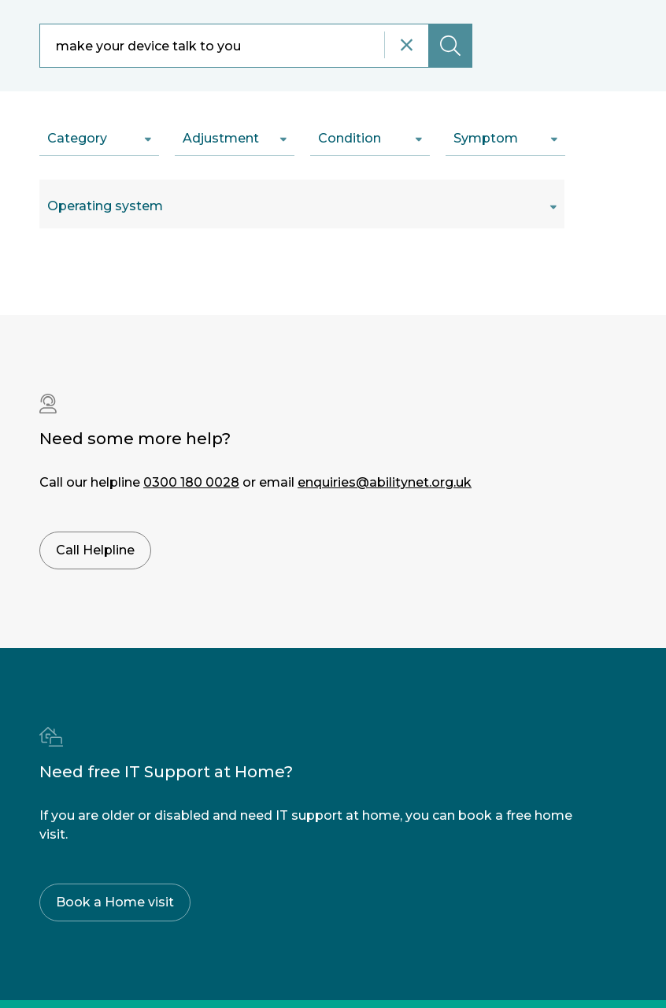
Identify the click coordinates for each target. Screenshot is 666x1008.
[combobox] (255, 46)
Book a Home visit (115, 902)
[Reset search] (406, 45)
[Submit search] (450, 46)
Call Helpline (95, 550)
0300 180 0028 (191, 482)
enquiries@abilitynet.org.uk (385, 482)
